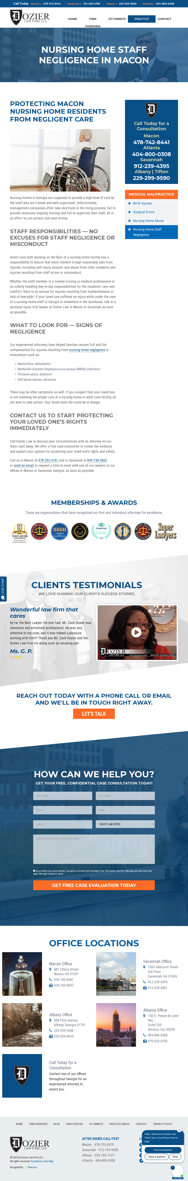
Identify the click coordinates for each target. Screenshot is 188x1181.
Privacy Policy (162, 1124)
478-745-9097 (64, 985)
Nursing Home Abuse (148, 221)
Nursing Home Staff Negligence (147, 232)
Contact (164, 19)
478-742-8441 (151, 142)
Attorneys (117, 19)
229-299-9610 (64, 1036)
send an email (24, 465)
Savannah (83, 4)
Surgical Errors (144, 212)
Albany (121, 4)
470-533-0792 (158, 1041)
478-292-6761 (48, 460)
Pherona (32, 1167)
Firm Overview (92, 20)
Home (72, 19)
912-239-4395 (151, 166)
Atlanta (158, 4)
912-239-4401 (158, 988)
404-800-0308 (151, 154)
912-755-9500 (108, 1150)
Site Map (48, 1161)
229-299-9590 (151, 178)
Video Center (74, 1124)
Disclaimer (36, 1161)
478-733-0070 (104, 1145)
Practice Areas (142, 20)
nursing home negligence (87, 350)
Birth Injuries (142, 203)
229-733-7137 (104, 1155)
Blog (57, 1124)
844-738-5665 (97, 460)
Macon (46, 4)
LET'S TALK (94, 714)
